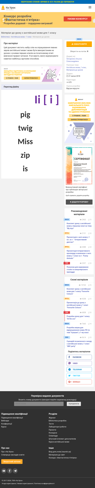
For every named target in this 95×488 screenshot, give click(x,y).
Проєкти (52, 430)
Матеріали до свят (57, 455)
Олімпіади (53, 436)
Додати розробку (79, 202)
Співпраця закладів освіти (12, 455)
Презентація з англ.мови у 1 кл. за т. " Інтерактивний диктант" (78, 239)
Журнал (52, 418)
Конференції (6, 424)
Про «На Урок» (7, 452)
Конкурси (53, 433)
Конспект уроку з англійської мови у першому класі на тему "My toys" (79, 225)
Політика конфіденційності (44, 483)
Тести (51, 424)
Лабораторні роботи (57, 427)
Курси (3, 427)
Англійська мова (73, 67)
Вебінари (5, 421)
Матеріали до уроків (74, 70)
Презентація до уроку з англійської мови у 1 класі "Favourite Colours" (77, 305)
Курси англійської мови (59, 442)
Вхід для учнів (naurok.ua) (60, 452)
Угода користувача (9, 483)
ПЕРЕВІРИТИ (74, 404)
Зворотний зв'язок (12, 461)
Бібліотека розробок (57, 421)
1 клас (83, 67)
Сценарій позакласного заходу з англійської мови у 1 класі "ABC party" (79, 343)
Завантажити (79, 44)
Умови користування (25, 483)
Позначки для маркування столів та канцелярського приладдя (77, 269)
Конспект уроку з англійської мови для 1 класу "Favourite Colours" (79, 291)
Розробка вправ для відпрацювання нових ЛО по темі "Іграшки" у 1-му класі (78, 330)
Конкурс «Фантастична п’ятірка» (63, 458)
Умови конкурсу (78, 19)
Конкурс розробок (22, 17)
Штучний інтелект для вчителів (62, 439)
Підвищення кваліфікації (12, 418)
